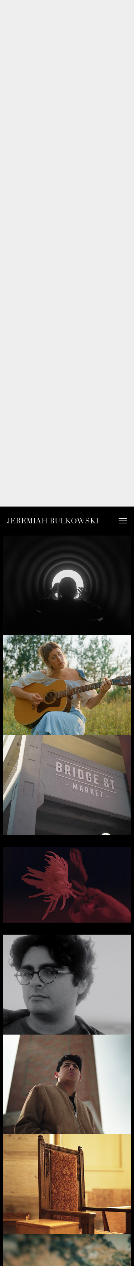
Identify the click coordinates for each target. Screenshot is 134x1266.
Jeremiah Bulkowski (53, 521)
